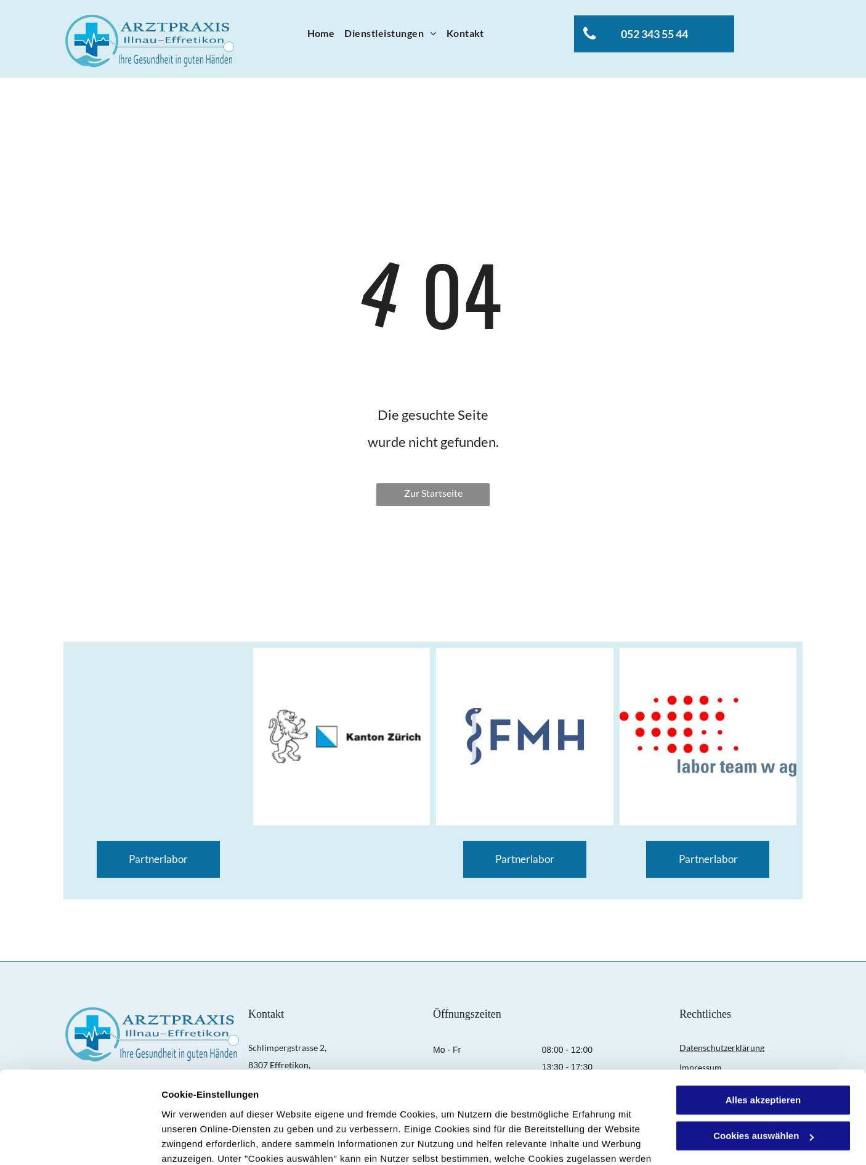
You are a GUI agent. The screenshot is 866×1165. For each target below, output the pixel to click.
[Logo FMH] (524, 736)
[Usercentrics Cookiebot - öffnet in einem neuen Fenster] (80, 1141)
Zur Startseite (433, 493)
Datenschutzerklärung (302, 1107)
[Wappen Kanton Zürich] (342, 736)
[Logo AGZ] (158, 736)
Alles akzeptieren (763, 1018)
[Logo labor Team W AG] (708, 736)
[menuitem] (321, 33)
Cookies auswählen (204, 1140)
